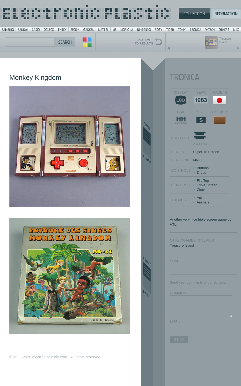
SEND (179, 339)
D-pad (201, 172)
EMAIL (175, 321)
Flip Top (203, 181)
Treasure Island (182, 245)
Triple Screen (207, 185)
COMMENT (179, 293)
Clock (201, 190)
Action (201, 198)
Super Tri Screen (206, 152)
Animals (203, 202)
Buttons (203, 168)
